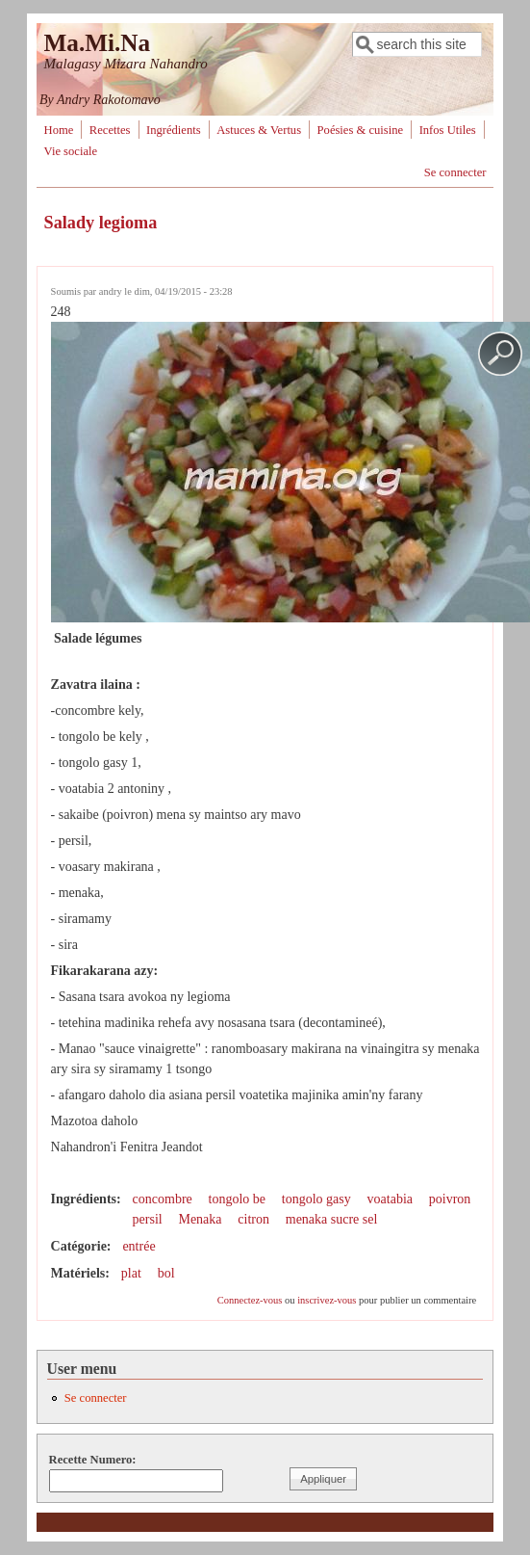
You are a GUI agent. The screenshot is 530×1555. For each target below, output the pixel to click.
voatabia (390, 1199)
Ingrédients (173, 130)
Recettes (110, 130)
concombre (162, 1199)
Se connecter (455, 172)
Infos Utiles (447, 130)
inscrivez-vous (326, 1300)
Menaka (199, 1219)
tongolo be (237, 1199)
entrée (138, 1246)
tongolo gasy (316, 1199)
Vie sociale (71, 151)
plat (131, 1273)
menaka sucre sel (332, 1219)
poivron (450, 1199)
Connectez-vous (250, 1300)
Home (59, 130)
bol (166, 1273)
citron (253, 1219)
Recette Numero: (93, 1459)
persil (148, 1219)
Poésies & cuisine (360, 130)
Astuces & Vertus (258, 130)
